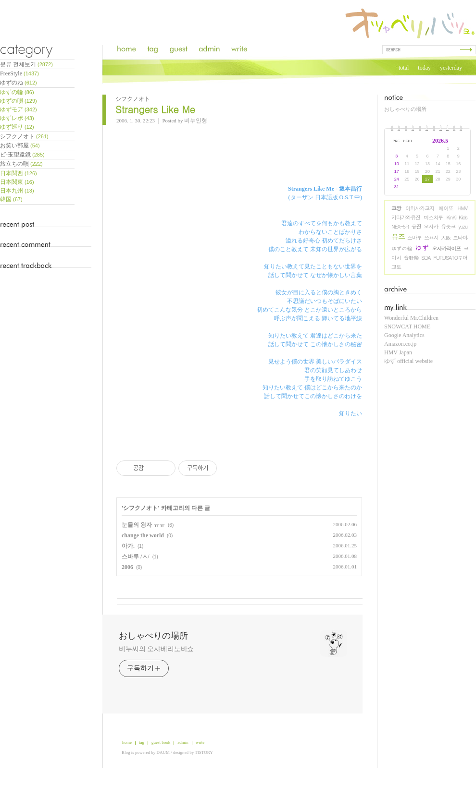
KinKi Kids (456, 217)
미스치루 (433, 217)
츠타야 (460, 237)
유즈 (398, 236)
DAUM (163, 752)
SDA (425, 257)
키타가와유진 (405, 217)
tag (141, 742)
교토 (396, 266)
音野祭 (410, 257)
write (200, 742)
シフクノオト (24, 136)
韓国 (11, 199)
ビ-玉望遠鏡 (22, 154)
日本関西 (18, 173)
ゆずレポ (17, 118)
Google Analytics (404, 335)
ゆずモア (18, 109)
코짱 (396, 208)
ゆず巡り (17, 126)
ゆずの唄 (18, 100)
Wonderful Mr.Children (411, 317)
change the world (143, 535)
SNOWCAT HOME (407, 326)
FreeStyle (19, 73)
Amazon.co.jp (400, 343)
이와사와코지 (419, 208)
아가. (128, 546)
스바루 (414, 237)
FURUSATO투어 (450, 257)
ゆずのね (18, 82)
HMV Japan (398, 352)
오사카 (431, 226)
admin (182, 742)
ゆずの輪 (401, 248)
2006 (127, 567)
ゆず (422, 247)
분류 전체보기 (26, 64)
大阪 (446, 237)
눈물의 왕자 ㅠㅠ (143, 524)
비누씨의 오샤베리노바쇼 (156, 649)
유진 (416, 226)
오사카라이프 (446, 248)
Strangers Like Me (155, 109)
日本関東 (17, 182)
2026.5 (440, 140)
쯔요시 (431, 237)
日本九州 (17, 190)
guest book (160, 742)
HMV (462, 208)
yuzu (462, 226)
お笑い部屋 (20, 145)
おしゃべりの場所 (405, 109)
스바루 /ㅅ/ (136, 556)
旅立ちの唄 (21, 163)
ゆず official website (408, 361)
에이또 (445, 208)
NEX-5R (399, 226)
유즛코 (448, 226)
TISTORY (204, 752)
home (127, 742)
